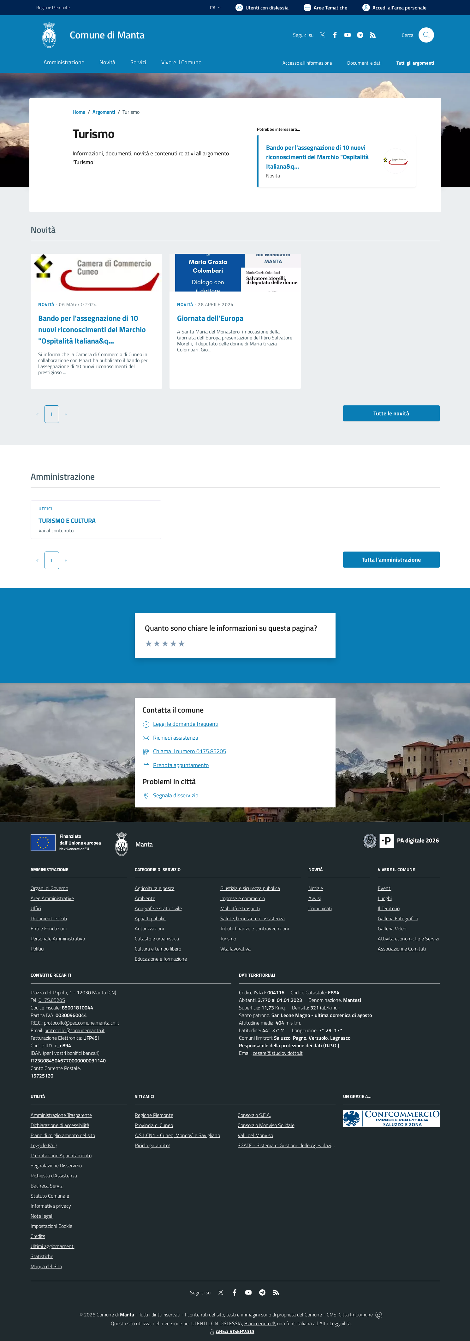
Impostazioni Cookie (51, 1226)
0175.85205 (52, 1000)
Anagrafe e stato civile (158, 908)
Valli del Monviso (255, 1135)
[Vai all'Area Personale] (394, 7)
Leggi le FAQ (44, 1145)
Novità (47, 304)
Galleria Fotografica (398, 918)
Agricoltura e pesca (155, 888)
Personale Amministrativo (58, 938)
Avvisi (314, 898)
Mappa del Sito (46, 1266)
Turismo (228, 938)
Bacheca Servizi (47, 1185)
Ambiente (145, 898)
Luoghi (385, 898)
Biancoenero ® (259, 1323)
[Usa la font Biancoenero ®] (262, 7)
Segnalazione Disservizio (56, 1165)
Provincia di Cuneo (154, 1125)
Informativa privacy (51, 1206)
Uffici (46, 508)
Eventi (384, 888)
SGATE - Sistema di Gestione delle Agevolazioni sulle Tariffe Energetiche (313, 1145)
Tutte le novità (391, 413)
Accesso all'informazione (307, 62)
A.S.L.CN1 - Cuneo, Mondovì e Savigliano (177, 1135)
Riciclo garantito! (152, 1145)
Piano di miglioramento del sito (63, 1135)
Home (79, 112)
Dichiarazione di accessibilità (60, 1125)
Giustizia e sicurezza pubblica (250, 888)
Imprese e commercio (242, 898)
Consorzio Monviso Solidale (266, 1125)
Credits (38, 1236)
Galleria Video (392, 928)
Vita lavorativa (235, 948)
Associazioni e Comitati (402, 948)
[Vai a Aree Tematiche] (325, 7)
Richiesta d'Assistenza (54, 1175)
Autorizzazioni (149, 928)
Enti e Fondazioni (49, 928)
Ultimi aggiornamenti (52, 1246)
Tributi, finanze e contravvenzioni (254, 928)
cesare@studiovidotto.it (278, 1053)
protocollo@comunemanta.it (75, 1030)
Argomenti (103, 112)
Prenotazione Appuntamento (61, 1155)
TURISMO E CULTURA (67, 520)
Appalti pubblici (150, 918)
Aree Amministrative (52, 898)
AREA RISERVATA (231, 1331)
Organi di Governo (49, 888)
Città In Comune (356, 1314)
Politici (37, 948)
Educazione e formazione (161, 958)
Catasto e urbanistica (157, 938)
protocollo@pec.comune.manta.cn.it (81, 1022)
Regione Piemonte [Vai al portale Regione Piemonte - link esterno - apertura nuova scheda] (53, 7)
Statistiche (42, 1256)
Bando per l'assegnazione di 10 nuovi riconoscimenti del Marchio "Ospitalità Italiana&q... (317, 156)
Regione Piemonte (154, 1115)
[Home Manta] (90, 35)
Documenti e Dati (49, 918)
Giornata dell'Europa (210, 318)
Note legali (42, 1216)
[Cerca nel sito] (426, 35)
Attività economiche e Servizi (408, 938)
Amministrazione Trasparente (61, 1115)
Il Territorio (389, 908)
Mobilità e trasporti (240, 908)
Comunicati (320, 908)
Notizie (315, 888)
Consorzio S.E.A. (254, 1115)
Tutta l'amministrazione (391, 559)
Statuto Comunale (50, 1195)
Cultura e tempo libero (158, 948)
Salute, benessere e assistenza (252, 918)
